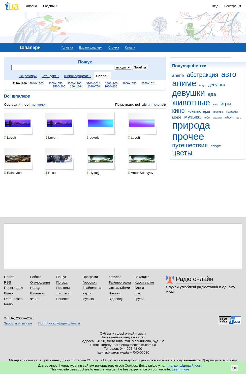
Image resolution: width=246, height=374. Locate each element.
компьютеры (199, 111)
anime (178, 75)
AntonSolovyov (140, 173)
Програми (90, 277)
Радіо (8, 304)
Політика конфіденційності (59, 323)
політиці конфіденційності (181, 365)
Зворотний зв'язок (18, 323)
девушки (188, 93)
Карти (86, 293)
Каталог (115, 277)
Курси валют (144, 282)
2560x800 (59, 86)
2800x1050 (129, 83)
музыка (192, 117)
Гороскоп (89, 282)
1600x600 (111, 86)
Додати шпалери (90, 47)
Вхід (215, 6)
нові (25, 104)
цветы (182, 153)
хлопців (160, 104)
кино (178, 110)
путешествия (190, 145)
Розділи (49, 6)
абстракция (202, 75)
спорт (216, 146)
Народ (35, 288)
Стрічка (113, 47)
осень (238, 118)
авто (228, 74)
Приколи (63, 288)
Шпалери (37, 293)
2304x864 (76, 86)
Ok (234, 368)
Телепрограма (120, 282)
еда (212, 94)
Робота (35, 277)
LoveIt (10, 137)
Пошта (9, 277)
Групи (139, 299)
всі (137, 104)
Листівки (63, 293)
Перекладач (13, 288)
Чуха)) (93, 173)
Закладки (142, 277)
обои (229, 117)
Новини (114, 293)
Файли (35, 299)
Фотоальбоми (119, 288)
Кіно (138, 293)
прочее (188, 136)
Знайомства (91, 288)
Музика (88, 299)
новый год (217, 118)
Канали (130, 47)
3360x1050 (55, 83)
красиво (218, 111)
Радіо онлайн (194, 278)
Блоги (139, 288)
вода (202, 85)
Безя (50, 173)
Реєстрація (232, 6)
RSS (7, 282)
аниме (184, 83)
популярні (39, 104)
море (176, 117)
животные (191, 102)
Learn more (180, 369)
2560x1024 (148, 83)
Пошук (61, 277)
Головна (31, 6)
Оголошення (40, 282)
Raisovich (12, 173)
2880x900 (111, 83)
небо (207, 117)
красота (232, 111)
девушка (216, 84)
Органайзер (13, 299)
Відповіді (116, 299)
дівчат (147, 104)
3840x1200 (36, 83)
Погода (61, 282)
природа (191, 125)
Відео (8, 293)
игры (226, 103)
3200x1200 (74, 83)
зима (215, 105)
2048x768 (93, 86)
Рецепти (62, 299)
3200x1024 (93, 83)
